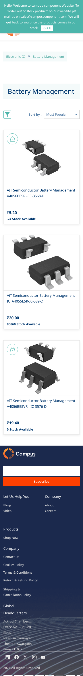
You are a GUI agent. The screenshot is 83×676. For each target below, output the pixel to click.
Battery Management (48, 47)
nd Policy (31, 571)
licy (21, 555)
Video (7, 502)
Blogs (7, 496)
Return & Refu (13, 571)
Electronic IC (15, 47)
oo (7, 555)
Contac (8, 548)
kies (12, 555)
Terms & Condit (14, 563)
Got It (47, 28)
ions (29, 563)
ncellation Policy (19, 586)
